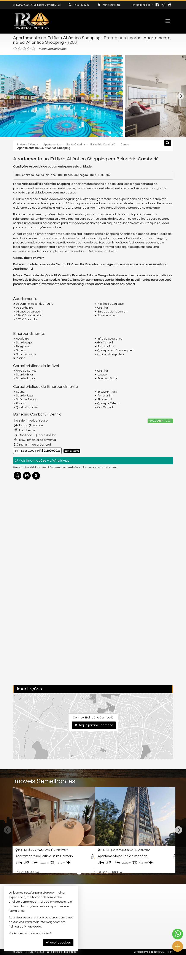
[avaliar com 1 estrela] (15, 48)
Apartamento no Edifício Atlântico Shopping (56, 38)
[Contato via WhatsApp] (177, 934)
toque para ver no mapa (94, 724)
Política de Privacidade (63, 951)
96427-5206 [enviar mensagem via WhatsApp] (81, 5)
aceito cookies (58, 942)
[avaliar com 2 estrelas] (20, 48)
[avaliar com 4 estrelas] (29, 48)
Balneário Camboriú (29, 414)
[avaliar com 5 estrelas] (33, 48)
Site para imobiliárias (145, 951)
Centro (55, 414)
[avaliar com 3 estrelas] (24, 48)
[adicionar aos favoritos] (87, 865)
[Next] (180, 96)
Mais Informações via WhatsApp (42, 460)
